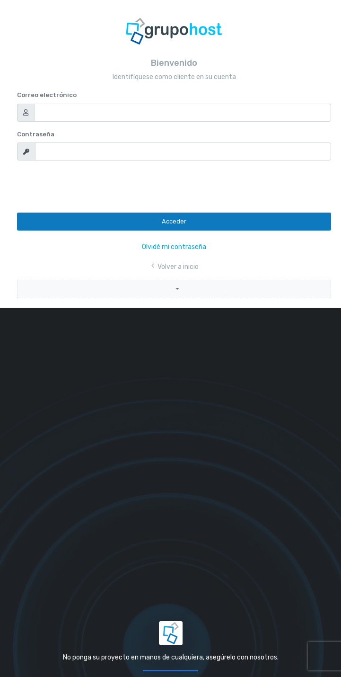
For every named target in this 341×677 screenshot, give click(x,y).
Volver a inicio (174, 267)
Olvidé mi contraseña (174, 247)
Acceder (174, 221)
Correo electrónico (47, 94)
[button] (174, 289)
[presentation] (89, 186)
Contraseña (35, 134)
